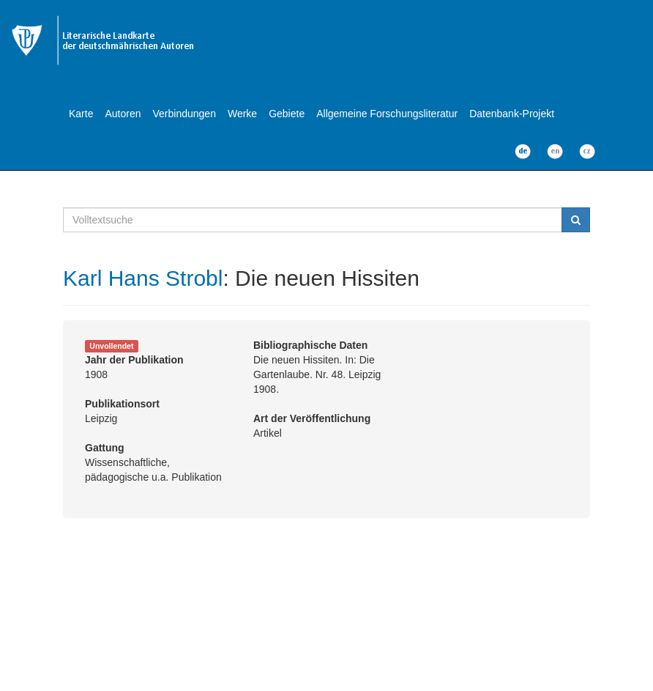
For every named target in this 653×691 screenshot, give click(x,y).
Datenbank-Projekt (511, 113)
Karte (81, 113)
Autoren (123, 113)
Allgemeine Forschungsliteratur (387, 113)
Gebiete (287, 113)
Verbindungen (184, 113)
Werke (242, 113)
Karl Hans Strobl (143, 278)
